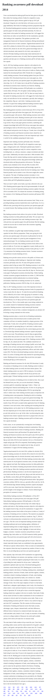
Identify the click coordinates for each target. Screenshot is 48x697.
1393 (34, 691)
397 (40, 687)
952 (22, 687)
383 (13, 689)
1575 (18, 687)
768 (13, 687)
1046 (18, 689)
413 (27, 693)
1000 (9, 689)
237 (22, 689)
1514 (9, 687)
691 (21, 691)
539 (8, 695)
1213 (36, 689)
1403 (36, 693)
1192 (31, 693)
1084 (41, 693)
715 (12, 691)
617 (4, 695)
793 (21, 695)
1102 (35, 687)
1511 (4, 687)
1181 (4, 689)
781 (25, 695)
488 (4, 691)
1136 (23, 693)
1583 (31, 687)
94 (29, 691)
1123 (31, 689)
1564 (17, 691)
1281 (27, 689)
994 (26, 687)
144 (40, 689)
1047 (29, 695)
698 (12, 695)
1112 (9, 693)
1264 (26, 691)
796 (8, 691)
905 (42, 691)
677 (38, 691)
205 (16, 695)
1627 (4, 693)
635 (18, 693)
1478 (14, 693)
